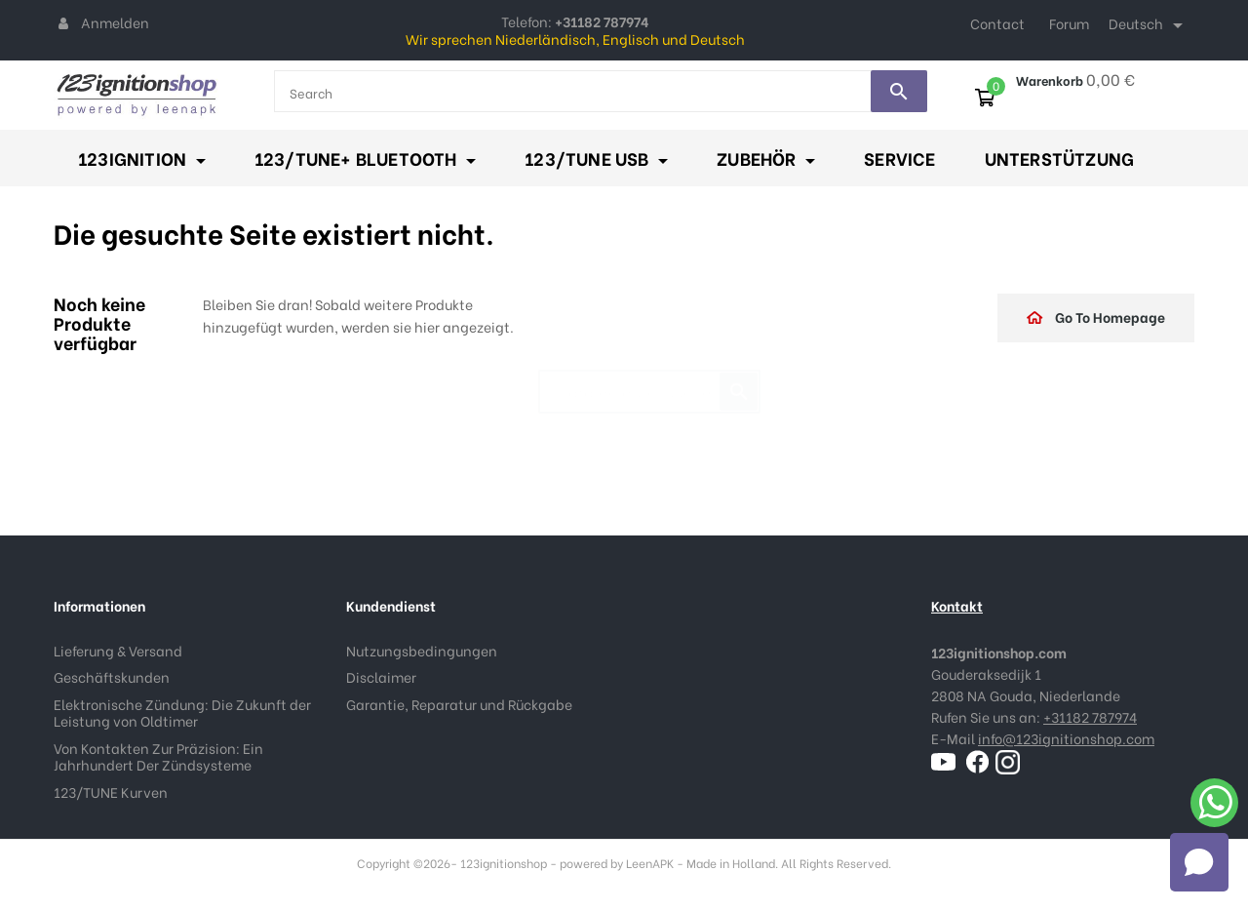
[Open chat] (1199, 862)
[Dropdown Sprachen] (1149, 25)
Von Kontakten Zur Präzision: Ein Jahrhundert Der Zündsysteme (158, 756)
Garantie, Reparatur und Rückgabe (459, 703)
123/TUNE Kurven (111, 791)
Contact (997, 23)
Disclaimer (381, 676)
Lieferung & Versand (118, 650)
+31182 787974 (1090, 716)
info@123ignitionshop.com (1066, 738)
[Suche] (649, 382)
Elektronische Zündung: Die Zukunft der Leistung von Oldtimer (182, 712)
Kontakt (957, 605)
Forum (1069, 23)
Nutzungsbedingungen (421, 650)
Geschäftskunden (112, 676)
